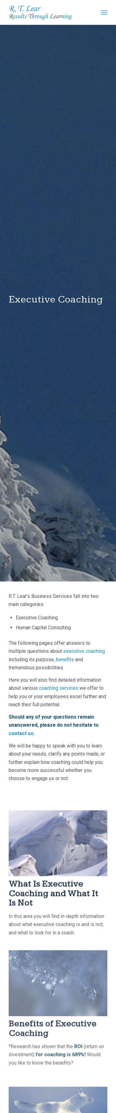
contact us (21, 737)
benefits (65, 663)
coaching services (58, 692)
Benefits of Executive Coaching (53, 1050)
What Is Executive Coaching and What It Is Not (53, 908)
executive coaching (84, 655)
